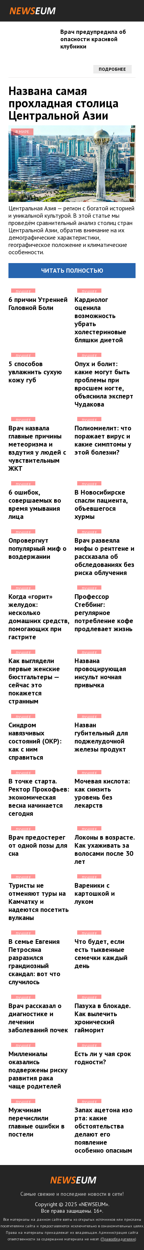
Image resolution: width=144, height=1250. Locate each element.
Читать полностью (72, 270)
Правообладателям (118, 1239)
